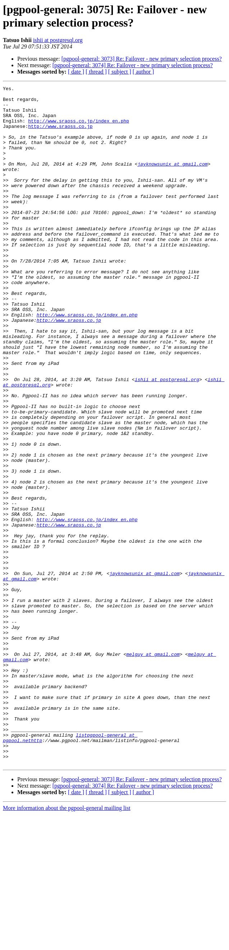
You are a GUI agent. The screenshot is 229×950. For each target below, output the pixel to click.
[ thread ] (96, 72)
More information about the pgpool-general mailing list (66, 944)
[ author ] (143, 72)
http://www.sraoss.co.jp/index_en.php (78, 128)
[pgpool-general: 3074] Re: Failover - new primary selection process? (132, 65)
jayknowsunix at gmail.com (172, 180)
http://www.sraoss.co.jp (60, 134)
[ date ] (76, 72)
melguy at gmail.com (152, 768)
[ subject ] (119, 72)
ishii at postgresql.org (58, 40)
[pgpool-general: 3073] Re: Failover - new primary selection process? (141, 59)
